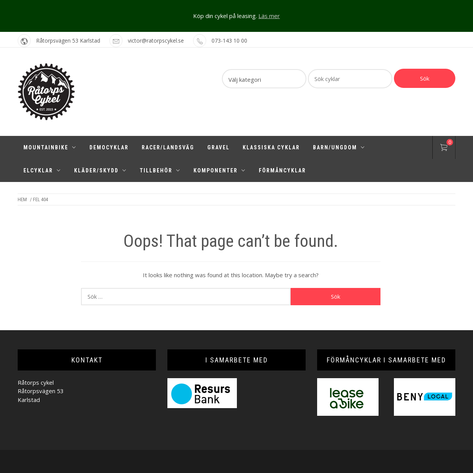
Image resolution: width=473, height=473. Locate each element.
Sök (424, 78)
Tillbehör (160, 170)
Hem (22, 199)
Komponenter (220, 170)
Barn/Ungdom (339, 147)
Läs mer (269, 16)
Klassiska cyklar (271, 147)
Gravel (218, 147)
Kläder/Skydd (100, 170)
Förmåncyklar (282, 170)
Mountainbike (49, 147)
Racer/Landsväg (168, 147)
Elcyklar (42, 170)
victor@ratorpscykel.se (156, 40)
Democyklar (109, 147)
